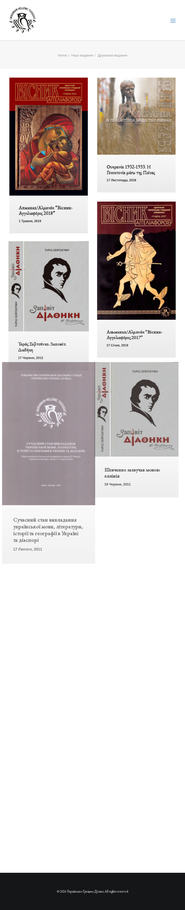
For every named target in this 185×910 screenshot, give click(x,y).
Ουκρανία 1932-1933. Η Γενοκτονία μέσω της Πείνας (131, 170)
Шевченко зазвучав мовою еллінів (130, 489)
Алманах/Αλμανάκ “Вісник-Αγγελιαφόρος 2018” (45, 210)
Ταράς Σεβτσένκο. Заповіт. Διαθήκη (40, 360)
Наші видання (82, 55)
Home (62, 55)
